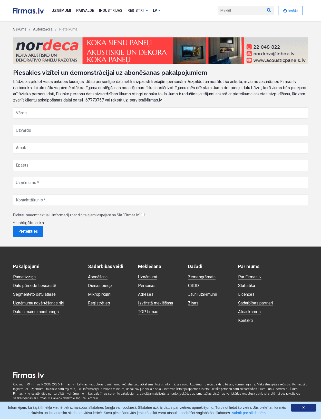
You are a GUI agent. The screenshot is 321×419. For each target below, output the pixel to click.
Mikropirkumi (99, 294)
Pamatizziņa (24, 276)
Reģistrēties (99, 303)
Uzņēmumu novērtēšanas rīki (38, 303)
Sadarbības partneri (255, 303)
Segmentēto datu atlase (34, 294)
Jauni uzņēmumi (202, 294)
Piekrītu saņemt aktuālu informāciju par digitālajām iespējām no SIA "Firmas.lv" (76, 215)
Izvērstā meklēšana (155, 303)
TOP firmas (148, 311)
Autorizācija (43, 29)
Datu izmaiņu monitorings (36, 311)
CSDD (193, 285)
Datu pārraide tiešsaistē (34, 285)
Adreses (145, 294)
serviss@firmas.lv (146, 100)
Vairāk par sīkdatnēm (249, 413)
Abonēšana (98, 276)
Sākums (19, 29)
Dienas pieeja (100, 285)
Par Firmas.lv (249, 276)
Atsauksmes (249, 311)
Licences (246, 294)
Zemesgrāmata (202, 276)
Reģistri (138, 10)
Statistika (246, 285)
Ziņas (193, 303)
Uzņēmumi (61, 10)
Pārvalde (85, 10)
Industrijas (110, 10)
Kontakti (245, 320)
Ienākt (290, 11)
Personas (146, 285)
